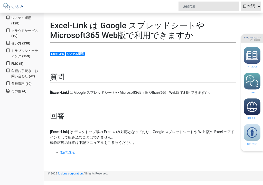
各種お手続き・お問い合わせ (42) (22, 73)
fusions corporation (70, 173)
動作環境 (67, 152)
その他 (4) (16, 91)
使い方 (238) (18, 43)
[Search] (209, 6)
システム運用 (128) (18, 20)
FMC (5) (14, 63)
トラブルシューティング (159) (22, 53)
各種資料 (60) (19, 83)
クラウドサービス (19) (22, 33)
